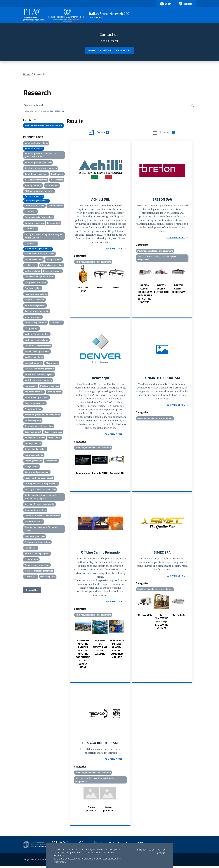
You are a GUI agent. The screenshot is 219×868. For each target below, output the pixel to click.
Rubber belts (54, 438)
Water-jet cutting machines (36, 565)
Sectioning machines (33, 455)
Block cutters (57, 174)
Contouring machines (34, 223)
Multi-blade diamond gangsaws (39, 374)
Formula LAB (117, 474)
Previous (71, 279)
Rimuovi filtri (32, 590)
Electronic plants (32, 271)
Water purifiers (31, 559)
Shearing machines (33, 461)
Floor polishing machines (35, 294)
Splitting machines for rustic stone (40, 489)
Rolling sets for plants (34, 438)
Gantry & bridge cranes (34, 305)
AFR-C (116, 288)
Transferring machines (34, 536)
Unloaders (30, 548)
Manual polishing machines (37, 351)
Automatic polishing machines (38, 162)
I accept (160, 853)
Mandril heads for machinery (37, 346)
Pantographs (31, 386)
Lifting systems (31, 328)
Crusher (30, 229)
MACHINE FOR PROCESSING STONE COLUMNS (100, 648)
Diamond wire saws (33, 259)
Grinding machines (33, 317)
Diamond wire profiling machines (39, 254)
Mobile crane (52, 363)
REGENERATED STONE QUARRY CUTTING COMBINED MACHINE (117, 650)
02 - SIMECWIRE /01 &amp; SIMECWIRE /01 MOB (161, 623)
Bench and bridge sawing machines (40, 168)
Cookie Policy (157, 850)
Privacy (142, 850)
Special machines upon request (38, 478)
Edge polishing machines (51, 265)
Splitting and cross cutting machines (41, 484)
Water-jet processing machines (38, 571)
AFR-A (99, 288)
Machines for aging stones (36, 340)
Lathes (56, 323)
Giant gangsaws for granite (36, 311)
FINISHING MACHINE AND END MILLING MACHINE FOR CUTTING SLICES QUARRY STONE (83, 655)
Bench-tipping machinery (36, 174)
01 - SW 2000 (144, 616)
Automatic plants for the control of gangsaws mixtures (40, 155)
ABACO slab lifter (83, 289)
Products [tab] (164, 132)
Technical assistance (33, 521)
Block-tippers (56, 180)
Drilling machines (54, 259)
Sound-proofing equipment (36, 472)
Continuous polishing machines (38, 217)
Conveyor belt (53, 223)
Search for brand (34, 105)
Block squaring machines (35, 180)
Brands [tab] (99, 132)
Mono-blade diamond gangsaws (39, 369)
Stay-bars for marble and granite (39, 504)
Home (26, 74)
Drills (30, 265)
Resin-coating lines (53, 432)
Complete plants (55, 206)
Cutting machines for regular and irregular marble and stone (43, 236)
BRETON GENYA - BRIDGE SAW (179, 289)
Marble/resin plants (33, 357)
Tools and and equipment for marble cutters (40, 529)
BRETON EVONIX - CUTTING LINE (161, 289)
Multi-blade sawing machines (38, 380)
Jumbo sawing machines (35, 323)
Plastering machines (49, 386)
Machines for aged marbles (36, 334)
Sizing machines (31, 466)
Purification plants (32, 420)
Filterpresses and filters (35, 282)
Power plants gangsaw (34, 403)
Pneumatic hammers (33, 392)
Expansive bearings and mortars (39, 277)
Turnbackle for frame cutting (37, 542)
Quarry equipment (32, 432)
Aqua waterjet (83, 474)
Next (129, 279)
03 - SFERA (178, 616)
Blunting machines (33, 185)
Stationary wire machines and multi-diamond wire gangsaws (41, 497)
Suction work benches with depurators (42, 516)
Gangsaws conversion (34, 300)
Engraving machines (52, 271)
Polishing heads (54, 392)
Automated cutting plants (36, 143)
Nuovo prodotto (91, 810)
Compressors (31, 211)
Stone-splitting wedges (35, 510)
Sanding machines (32, 443)
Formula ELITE (100, 474)
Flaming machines (32, 288)
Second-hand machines (35, 449)
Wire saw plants (47, 577)
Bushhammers (52, 185)
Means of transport (33, 363)
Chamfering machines (34, 206)
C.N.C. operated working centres (39, 191)
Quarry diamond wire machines (38, 426)
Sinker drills (51, 461)
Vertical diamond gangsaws (37, 554)
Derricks (31, 243)
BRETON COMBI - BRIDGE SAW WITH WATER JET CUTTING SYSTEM (145, 294)
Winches (31, 577)
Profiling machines (32, 409)
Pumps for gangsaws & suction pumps (42, 415)
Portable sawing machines (36, 397)
